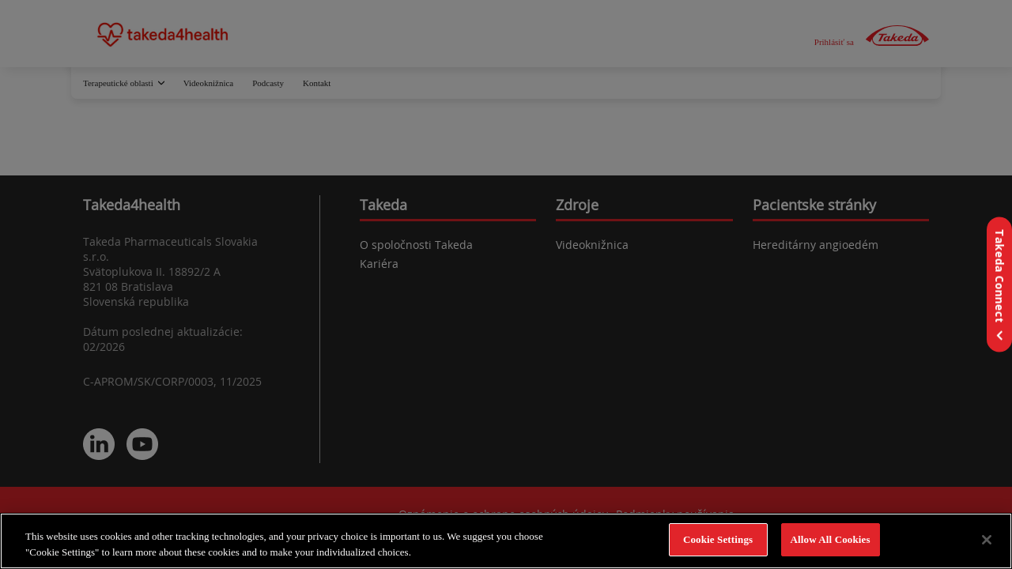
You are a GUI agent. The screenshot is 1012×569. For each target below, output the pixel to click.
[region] (506, 541)
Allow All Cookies (830, 539)
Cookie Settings (718, 539)
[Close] (986, 539)
